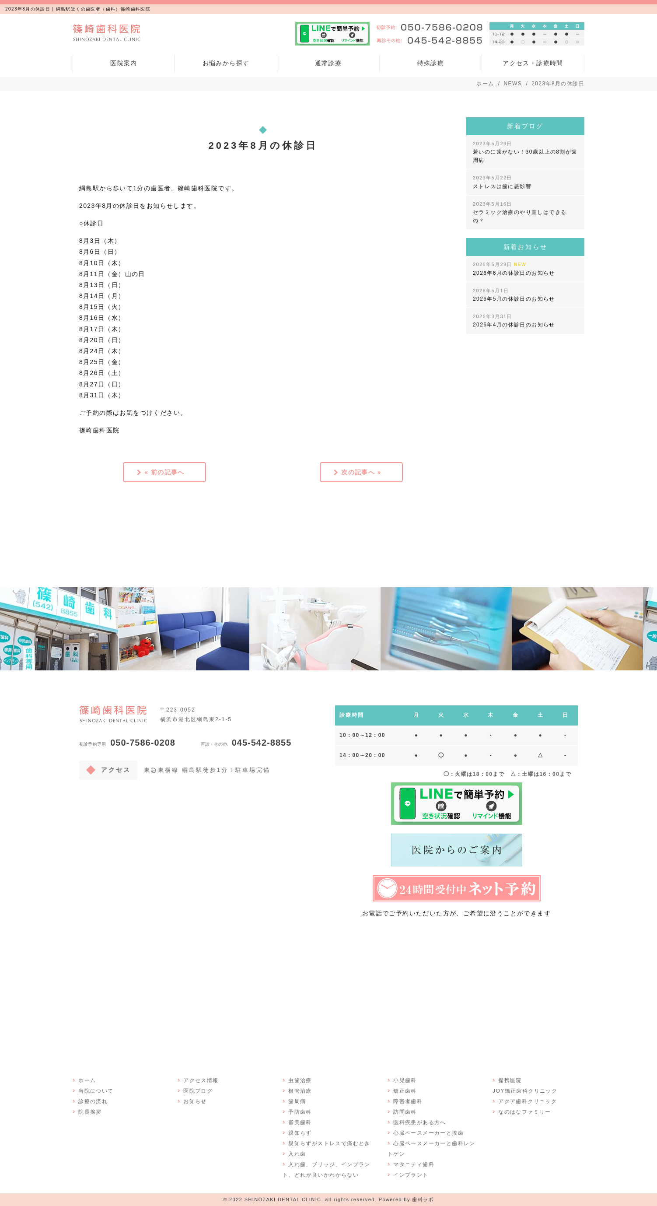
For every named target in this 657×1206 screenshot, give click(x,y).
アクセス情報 (200, 1080)
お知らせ (194, 1101)
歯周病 (296, 1101)
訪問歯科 (404, 1111)
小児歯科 (404, 1080)
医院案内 (123, 63)
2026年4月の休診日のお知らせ (514, 321)
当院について (95, 1090)
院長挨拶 (89, 1111)
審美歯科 (299, 1122)
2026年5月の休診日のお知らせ (514, 295)
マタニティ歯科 (413, 1164)
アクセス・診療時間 (533, 63)
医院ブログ (197, 1090)
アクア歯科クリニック (527, 1101)
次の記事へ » (361, 471)
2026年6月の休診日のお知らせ (514, 269)
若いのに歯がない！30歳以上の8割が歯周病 (525, 152)
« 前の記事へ (164, 471)
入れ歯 (296, 1153)
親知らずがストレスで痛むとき (329, 1143)
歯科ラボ (423, 1199)
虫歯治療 (299, 1080)
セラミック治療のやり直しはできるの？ (519, 212)
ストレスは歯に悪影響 (502, 182)
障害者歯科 (407, 1101)
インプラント (410, 1174)
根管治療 (299, 1090)
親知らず (299, 1132)
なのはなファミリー (524, 1111)
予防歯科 (299, 1111)
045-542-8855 (246, 742)
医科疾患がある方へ (419, 1122)
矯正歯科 (404, 1090)
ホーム (86, 1080)
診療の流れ (92, 1101)
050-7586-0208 (127, 742)
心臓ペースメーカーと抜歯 (428, 1132)
